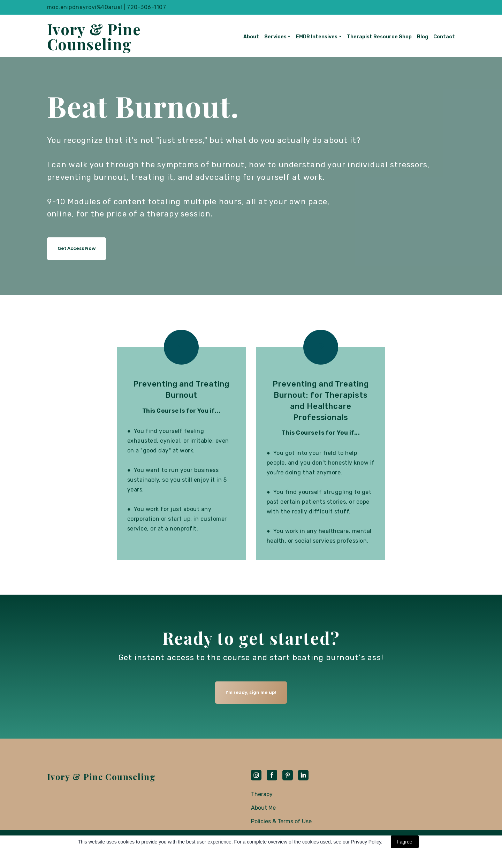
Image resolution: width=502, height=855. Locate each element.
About (251, 37)
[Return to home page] (96, 37)
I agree (404, 842)
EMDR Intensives (316, 37)
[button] (76, 248)
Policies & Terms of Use (281, 821)
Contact (444, 37)
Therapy (262, 794)
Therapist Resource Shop (379, 37)
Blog (422, 37)
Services (275, 37)
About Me (263, 807)
